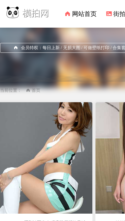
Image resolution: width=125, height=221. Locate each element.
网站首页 (84, 13)
